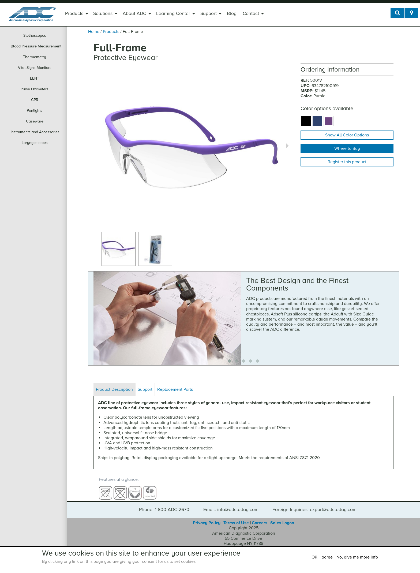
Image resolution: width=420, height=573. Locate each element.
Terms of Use (236, 517)
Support (208, 13)
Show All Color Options (347, 135)
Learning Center (173, 13)
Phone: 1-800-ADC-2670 (164, 504)
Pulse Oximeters (34, 89)
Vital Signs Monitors (34, 67)
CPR (34, 100)
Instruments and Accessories (35, 132)
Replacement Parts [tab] (175, 389)
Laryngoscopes (35, 142)
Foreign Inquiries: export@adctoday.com (314, 504)
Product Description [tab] (114, 389)
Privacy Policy (206, 517)
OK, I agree (322, 557)
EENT (34, 78)
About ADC (134, 13)
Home (93, 31)
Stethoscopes (34, 35)
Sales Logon (282, 517)
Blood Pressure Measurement (36, 46)
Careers (259, 517)
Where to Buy (347, 148)
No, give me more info (357, 557)
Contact (251, 13)
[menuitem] (76, 14)
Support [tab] (145, 389)
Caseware (34, 121)
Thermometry (34, 57)
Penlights (34, 110)
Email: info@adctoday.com (230, 504)
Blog (232, 13)
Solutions (102, 13)
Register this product (347, 162)
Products (74, 13)
